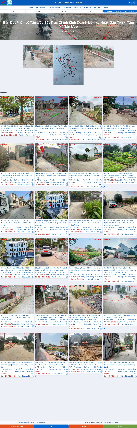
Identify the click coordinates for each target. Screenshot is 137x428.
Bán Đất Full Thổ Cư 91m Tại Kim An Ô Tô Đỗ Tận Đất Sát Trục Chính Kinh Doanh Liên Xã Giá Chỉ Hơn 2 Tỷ (85, 223)
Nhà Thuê (87, 7)
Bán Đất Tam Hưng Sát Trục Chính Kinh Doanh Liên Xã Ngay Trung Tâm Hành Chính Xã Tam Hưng (51, 175)
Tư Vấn (18, 130)
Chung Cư (77, 7)
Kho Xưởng (67, 7)
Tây (95, 97)
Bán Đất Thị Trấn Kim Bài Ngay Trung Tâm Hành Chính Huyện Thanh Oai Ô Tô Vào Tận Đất (84, 175)
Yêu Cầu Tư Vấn (130, 11)
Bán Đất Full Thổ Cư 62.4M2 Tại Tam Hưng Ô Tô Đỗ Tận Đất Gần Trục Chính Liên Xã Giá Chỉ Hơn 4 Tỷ (85, 128)
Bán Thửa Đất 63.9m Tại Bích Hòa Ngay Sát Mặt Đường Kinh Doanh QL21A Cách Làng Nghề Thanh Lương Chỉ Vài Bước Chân (84, 317)
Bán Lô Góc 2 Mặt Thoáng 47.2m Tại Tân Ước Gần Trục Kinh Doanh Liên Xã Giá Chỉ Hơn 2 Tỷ (51, 128)
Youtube (86, 426)
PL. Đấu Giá (40, 7)
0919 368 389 (113, 422)
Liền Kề (105, 7)
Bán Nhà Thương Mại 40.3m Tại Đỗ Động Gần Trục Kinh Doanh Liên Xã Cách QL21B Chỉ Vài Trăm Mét (51, 223)
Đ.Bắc (95, 144)
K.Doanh (20, 97)
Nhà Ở (31, 7)
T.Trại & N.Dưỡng (54, 7)
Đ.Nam (26, 97)
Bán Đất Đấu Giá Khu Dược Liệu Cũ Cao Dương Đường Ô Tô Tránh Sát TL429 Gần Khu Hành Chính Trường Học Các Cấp (120, 270)
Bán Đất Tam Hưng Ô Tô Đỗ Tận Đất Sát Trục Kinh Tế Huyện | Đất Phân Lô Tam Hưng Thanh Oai (17, 365)
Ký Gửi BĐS (108, 11)
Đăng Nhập (132, 3)
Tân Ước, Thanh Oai (69, 31)
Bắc (27, 239)
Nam (28, 144)
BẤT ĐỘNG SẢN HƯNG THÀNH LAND (32, 422)
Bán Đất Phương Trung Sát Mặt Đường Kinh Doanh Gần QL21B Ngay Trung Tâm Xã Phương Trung (85, 270)
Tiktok (51, 426)
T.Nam (60, 97)
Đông (131, 192)
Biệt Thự (97, 7)
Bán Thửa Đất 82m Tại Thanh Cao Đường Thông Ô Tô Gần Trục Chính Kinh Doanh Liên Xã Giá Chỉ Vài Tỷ (16, 175)
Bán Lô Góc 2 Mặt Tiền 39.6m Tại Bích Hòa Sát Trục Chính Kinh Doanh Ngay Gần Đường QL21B (119, 365)
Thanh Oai (3, 97)
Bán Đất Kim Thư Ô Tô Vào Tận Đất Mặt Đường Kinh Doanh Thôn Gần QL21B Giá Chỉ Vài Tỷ (16, 223)
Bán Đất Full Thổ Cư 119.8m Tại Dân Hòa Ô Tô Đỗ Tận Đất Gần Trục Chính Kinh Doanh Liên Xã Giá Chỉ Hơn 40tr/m (120, 223)
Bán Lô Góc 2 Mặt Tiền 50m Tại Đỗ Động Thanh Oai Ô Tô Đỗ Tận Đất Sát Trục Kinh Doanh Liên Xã (15, 317)
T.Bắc (96, 286)
